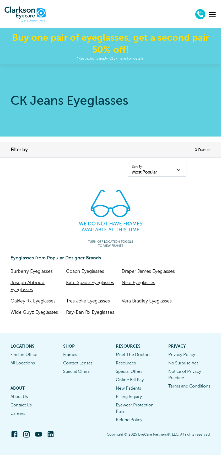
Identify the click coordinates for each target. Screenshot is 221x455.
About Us (19, 396)
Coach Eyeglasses (85, 271)
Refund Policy (129, 419)
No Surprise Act (183, 363)
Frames (70, 354)
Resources (126, 363)
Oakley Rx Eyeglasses (33, 301)
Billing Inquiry (129, 396)
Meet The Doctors (133, 354)
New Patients (128, 388)
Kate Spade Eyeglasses (90, 282)
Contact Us (21, 405)
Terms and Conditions (189, 386)
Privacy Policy (181, 354)
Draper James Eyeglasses (148, 271)
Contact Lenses (78, 363)
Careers (17, 413)
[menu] (212, 14)
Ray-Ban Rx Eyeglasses (90, 312)
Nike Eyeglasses (138, 282)
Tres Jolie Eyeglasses (88, 301)
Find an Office (23, 354)
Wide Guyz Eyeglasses (34, 312)
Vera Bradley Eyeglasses (147, 301)
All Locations (22, 363)
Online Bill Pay (130, 380)
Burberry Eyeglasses (31, 271)
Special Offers (76, 371)
